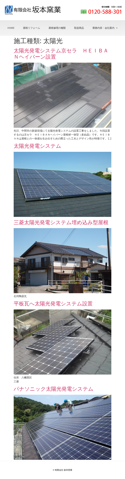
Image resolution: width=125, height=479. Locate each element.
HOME (10, 28)
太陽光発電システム (37, 146)
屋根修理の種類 (57, 28)
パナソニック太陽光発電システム (53, 389)
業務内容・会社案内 (105, 28)
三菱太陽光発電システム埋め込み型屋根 (61, 222)
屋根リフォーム (31, 28)
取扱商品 (79, 28)
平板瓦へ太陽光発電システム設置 (53, 304)
